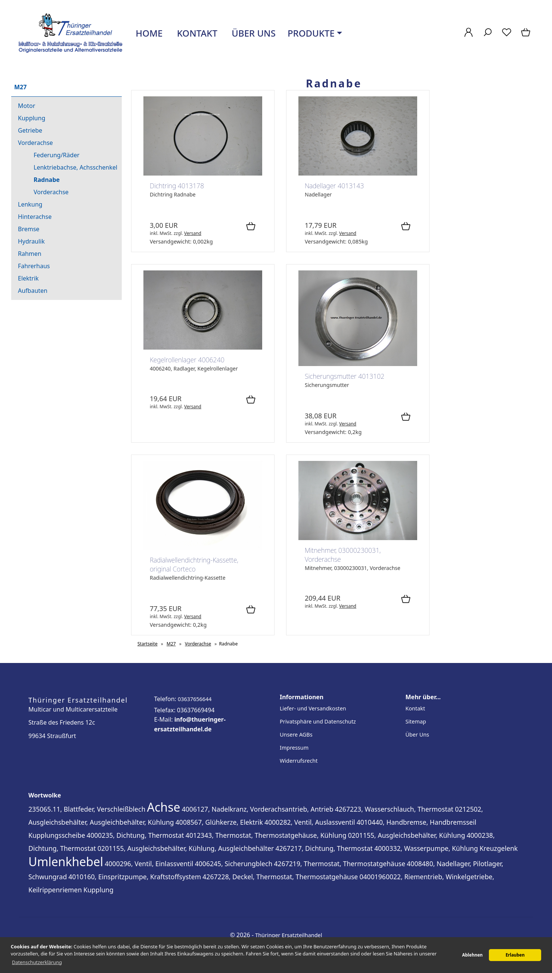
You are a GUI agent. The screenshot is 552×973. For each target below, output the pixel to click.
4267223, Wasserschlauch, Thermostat (394, 809)
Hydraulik (31, 241)
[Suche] (487, 36)
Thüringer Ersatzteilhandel (288, 935)
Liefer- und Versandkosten (313, 708)
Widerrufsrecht (298, 760)
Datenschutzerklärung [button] (37, 962)
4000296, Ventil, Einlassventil (149, 863)
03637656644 (195, 699)
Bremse (28, 229)
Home (147, 33)
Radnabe (47, 180)
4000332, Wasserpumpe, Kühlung (426, 848)
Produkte (311, 33)
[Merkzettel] (506, 36)
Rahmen (29, 254)
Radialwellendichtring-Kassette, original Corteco (194, 564)
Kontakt (195, 33)
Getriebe (30, 130)
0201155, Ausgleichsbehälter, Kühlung (406, 835)
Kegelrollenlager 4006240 (187, 359)
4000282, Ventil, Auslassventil (309, 822)
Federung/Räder (57, 155)
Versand (192, 233)
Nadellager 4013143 (334, 185)
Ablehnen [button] (472, 955)
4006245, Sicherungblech (234, 863)
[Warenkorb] (526, 36)
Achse (163, 807)
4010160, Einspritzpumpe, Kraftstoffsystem (134, 876)
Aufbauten (32, 290)
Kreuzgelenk (499, 848)
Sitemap (416, 721)
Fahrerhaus (34, 266)
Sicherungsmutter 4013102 (344, 376)
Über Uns (417, 734)
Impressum (294, 747)
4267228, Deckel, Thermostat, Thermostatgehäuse (280, 876)
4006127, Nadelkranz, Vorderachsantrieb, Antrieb (258, 809)
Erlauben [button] (515, 955)
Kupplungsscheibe (56, 835)
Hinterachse (35, 217)
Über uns (252, 33)
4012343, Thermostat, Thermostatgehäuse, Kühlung (266, 835)
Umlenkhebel (65, 861)
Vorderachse (35, 143)
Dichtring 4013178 (177, 185)
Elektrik (28, 278)
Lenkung (30, 204)
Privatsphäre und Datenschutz (318, 721)
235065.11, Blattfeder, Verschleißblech (86, 809)
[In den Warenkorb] (251, 226)
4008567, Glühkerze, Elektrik (219, 822)
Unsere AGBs (296, 734)
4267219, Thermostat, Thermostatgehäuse (340, 863)
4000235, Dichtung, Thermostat (135, 835)
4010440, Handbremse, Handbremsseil (417, 822)
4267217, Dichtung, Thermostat (324, 848)
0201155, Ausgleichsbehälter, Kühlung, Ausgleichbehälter (185, 848)
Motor (26, 106)
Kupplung (31, 118)
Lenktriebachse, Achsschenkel (75, 167)
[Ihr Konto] (468, 36)
